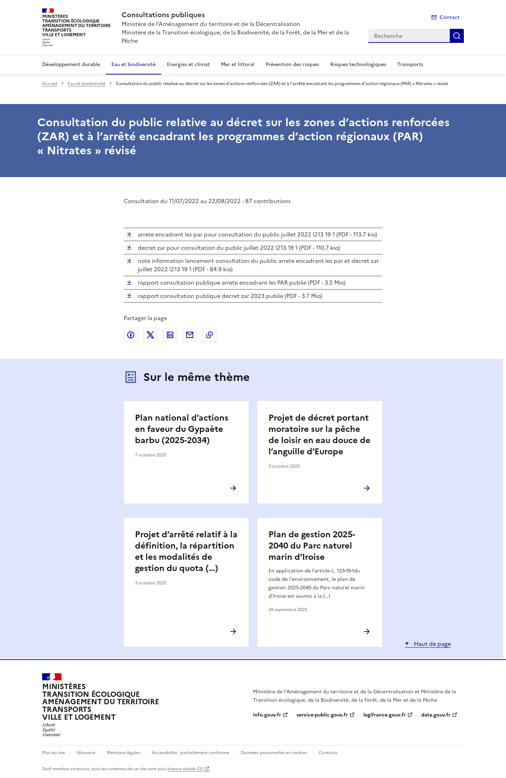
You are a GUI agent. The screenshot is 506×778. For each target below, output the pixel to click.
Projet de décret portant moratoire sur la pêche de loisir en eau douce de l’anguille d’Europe (319, 434)
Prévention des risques (292, 64)
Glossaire (86, 753)
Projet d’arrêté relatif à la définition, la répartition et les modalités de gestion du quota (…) (186, 551)
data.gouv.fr (435, 715)
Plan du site (53, 753)
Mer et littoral (237, 64)
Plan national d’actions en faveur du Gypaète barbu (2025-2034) (181, 429)
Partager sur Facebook (131, 335)
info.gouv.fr (267, 715)
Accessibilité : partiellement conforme (190, 753)
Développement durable (71, 64)
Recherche (457, 36)
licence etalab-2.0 (185, 769)
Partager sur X (150, 335)
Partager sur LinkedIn (170, 335)
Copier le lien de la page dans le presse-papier (209, 335)
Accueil (49, 83)
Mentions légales (123, 753)
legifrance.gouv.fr (384, 715)
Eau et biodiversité (133, 64)
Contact (450, 17)
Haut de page (432, 644)
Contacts (328, 753)
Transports (410, 64)
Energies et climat (188, 64)
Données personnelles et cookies (274, 753)
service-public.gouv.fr (322, 715)
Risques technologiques (358, 64)
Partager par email (190, 335)
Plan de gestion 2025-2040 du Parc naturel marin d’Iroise (311, 545)
